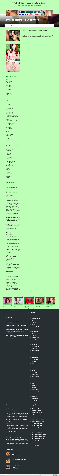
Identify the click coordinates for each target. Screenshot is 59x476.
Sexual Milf (8, 172)
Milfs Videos (8, 170)
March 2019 (34, 370)
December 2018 (35, 376)
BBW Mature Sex (35, 408)
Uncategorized (35, 445)
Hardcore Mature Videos (11, 157)
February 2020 (35, 346)
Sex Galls (8, 92)
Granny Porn (8, 154)
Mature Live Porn (9, 126)
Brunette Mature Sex (36, 412)
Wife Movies (8, 177)
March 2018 (34, 385)
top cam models (13, 405)
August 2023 (34, 331)
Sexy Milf (8, 141)
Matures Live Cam (9, 131)
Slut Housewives (9, 175)
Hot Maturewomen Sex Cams (12, 116)
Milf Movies (8, 132)
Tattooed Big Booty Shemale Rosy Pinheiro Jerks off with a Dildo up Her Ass (17, 336)
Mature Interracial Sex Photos (38, 436)
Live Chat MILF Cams (10, 161)
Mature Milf (8, 127)
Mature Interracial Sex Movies (38, 434)
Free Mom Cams (9, 109)
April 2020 (33, 342)
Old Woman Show (9, 139)
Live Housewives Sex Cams (11, 120)
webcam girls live (9, 176)
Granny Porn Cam (9, 112)
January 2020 (34, 348)
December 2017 (35, 392)
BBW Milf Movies (9, 149)
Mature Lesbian (9, 124)
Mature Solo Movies (36, 440)
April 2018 (33, 383)
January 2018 (34, 389)
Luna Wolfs (9, 422)
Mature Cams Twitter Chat (11, 88)
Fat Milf (7, 151)
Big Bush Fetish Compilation (13, 321)
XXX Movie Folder (9, 96)
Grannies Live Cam (10, 111)
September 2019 (35, 357)
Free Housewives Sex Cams (11, 107)
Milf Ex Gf (8, 166)
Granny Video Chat (10, 113)
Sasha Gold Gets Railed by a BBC (19, 459)
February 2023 (35, 337)
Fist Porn (8, 82)
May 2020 (33, 340)
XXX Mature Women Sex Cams (29, 2)
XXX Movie (11, 318)
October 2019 (34, 355)
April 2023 (33, 335)
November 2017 (35, 394)
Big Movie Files (9, 81)
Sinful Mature (9, 173)
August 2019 (34, 359)
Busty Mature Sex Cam (37, 414)
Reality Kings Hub (9, 90)
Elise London (9, 271)
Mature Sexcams (13, 192)
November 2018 (35, 379)
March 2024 (34, 324)
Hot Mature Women (10, 160)
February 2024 (35, 327)
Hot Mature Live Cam (36, 425)
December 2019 (35, 350)
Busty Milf (8, 104)
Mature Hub (8, 89)
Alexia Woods (9, 434)
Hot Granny (8, 158)
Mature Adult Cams (10, 123)
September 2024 (35, 318)
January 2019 (34, 374)
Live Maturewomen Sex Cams (12, 121)
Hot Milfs (8, 117)
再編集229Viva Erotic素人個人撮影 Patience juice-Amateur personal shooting (17, 330)
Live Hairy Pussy (35, 430)
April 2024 (33, 322)
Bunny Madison (10, 195)
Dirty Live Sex (9, 150)
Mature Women (9, 165)
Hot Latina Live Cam (36, 423)
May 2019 (33, 366)
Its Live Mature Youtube (11, 86)
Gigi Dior (8, 232)
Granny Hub (8, 85)
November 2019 (35, 353)
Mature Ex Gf (9, 162)
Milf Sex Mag (8, 135)
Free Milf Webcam (9, 108)
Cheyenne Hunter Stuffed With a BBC (34, 31)
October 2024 (34, 316)
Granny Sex (8, 155)
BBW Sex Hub (9, 79)
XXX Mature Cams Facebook (12, 94)
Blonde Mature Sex (36, 410)
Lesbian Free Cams (36, 427)
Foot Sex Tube (9, 83)
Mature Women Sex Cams (11, 130)
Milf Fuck (8, 168)
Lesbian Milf (8, 119)
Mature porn (8, 164)
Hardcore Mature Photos (37, 421)
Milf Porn (8, 169)
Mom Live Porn (9, 138)
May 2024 (33, 320)
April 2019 (33, 368)
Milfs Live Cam (9, 136)
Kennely (8, 408)
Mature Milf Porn (9, 128)
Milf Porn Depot (9, 134)
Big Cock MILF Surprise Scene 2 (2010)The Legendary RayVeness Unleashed (12, 257)
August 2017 (34, 400)
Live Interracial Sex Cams (37, 432)
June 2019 (33, 363)
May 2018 (33, 381)
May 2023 (33, 333)
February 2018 (34, 387)
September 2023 (35, 329)
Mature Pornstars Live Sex (37, 438)
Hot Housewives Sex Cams (11, 115)
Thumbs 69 (8, 93)
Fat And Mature (9, 105)
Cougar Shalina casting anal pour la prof (17, 325)
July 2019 (33, 361)
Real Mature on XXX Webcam (38, 443)
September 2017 (35, 398)
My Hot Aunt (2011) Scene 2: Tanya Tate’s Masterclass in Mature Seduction (13, 219)
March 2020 (34, 344)
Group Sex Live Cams (36, 417)
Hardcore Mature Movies (37, 419)
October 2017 (34, 396)
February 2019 (34, 372)
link (58, 456)
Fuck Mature (8, 153)
